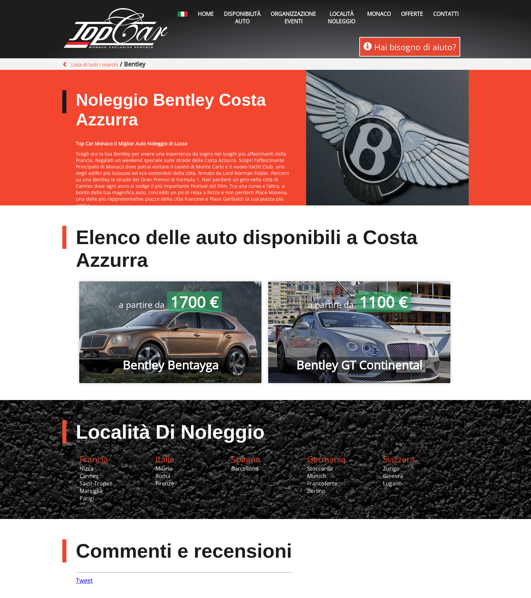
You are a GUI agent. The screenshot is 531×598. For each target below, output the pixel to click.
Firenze (164, 483)
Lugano (392, 483)
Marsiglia (91, 491)
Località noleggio (341, 17)
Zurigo (391, 468)
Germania (326, 459)
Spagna (245, 459)
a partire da (170, 304)
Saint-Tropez (96, 483)
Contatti (446, 14)
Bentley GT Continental (359, 365)
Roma (162, 476)
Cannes (89, 476)
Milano (164, 468)
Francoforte (322, 483)
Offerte (412, 14)
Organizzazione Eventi (293, 17)
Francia (94, 459)
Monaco (379, 14)
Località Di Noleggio (170, 432)
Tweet (84, 580)
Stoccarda (320, 468)
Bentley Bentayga (170, 365)
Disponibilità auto (242, 17)
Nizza (86, 468)
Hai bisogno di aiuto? (409, 47)
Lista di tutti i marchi (94, 64)
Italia (164, 459)
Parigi (87, 498)
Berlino (316, 491)
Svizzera (399, 459)
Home (206, 14)
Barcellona (244, 468)
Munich (316, 476)
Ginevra (393, 476)
